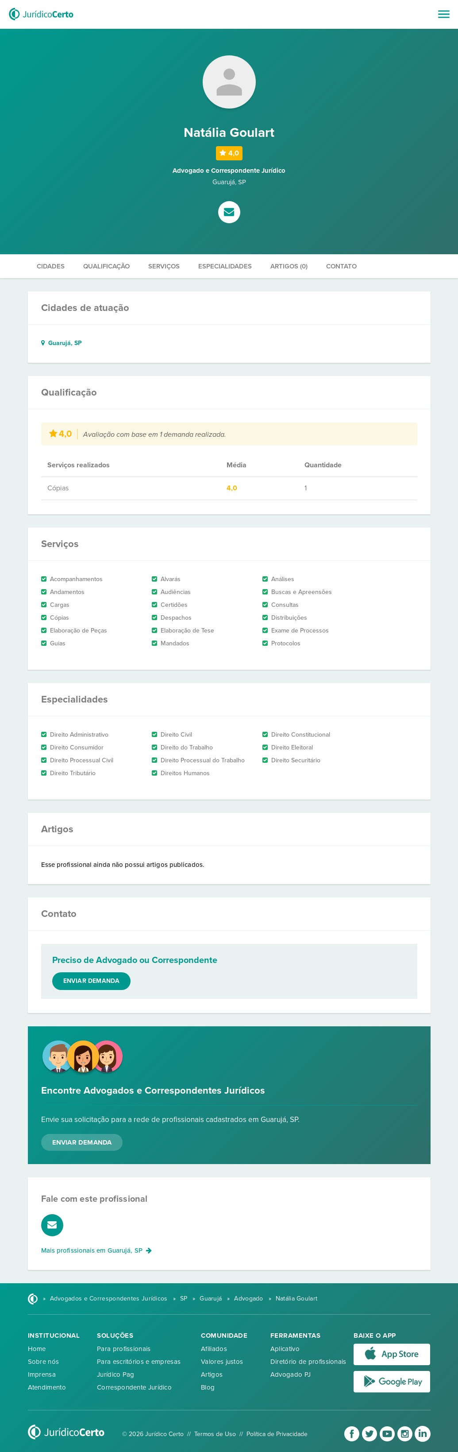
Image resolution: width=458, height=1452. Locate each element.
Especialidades (225, 266)
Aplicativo (285, 1349)
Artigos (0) (289, 266)
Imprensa (42, 1374)
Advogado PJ (290, 1374)
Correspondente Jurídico (134, 1387)
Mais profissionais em (96, 1250)
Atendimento (47, 1387)
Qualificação (106, 266)
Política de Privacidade (277, 1434)
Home (37, 1349)
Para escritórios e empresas (139, 1362)
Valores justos (222, 1362)
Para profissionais (123, 1349)
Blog (208, 1387)
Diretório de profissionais (308, 1362)
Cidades (51, 266)
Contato (341, 266)
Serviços (164, 266)
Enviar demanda (91, 981)
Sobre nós (43, 1362)
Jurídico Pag (116, 1374)
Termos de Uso (215, 1434)
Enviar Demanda (82, 1142)
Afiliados (214, 1349)
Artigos (212, 1374)
